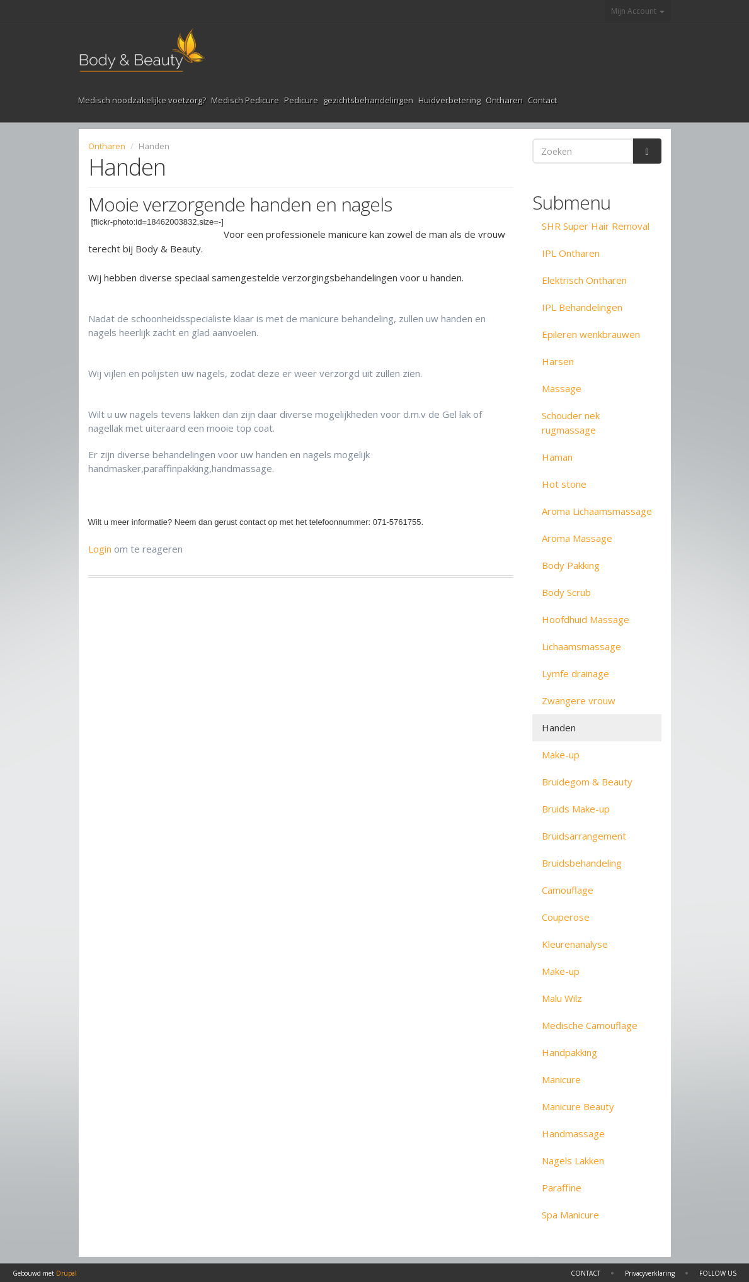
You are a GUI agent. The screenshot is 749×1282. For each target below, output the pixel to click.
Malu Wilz (562, 998)
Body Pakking (571, 565)
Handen (559, 727)
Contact (542, 100)
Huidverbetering (449, 100)
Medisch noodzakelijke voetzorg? (142, 100)
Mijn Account (638, 11)
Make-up (561, 754)
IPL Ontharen (571, 253)
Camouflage (567, 890)
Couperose (566, 917)
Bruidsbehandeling (582, 863)
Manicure (561, 1079)
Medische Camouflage (590, 1025)
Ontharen (504, 100)
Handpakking (569, 1052)
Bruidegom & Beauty (587, 781)
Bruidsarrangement (584, 835)
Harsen (558, 361)
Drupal (66, 1273)
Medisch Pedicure (245, 100)
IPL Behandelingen (582, 307)
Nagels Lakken (573, 1160)
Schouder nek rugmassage (571, 422)
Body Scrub (566, 592)
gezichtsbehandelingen (368, 100)
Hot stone (564, 484)
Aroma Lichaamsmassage (597, 511)
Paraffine (561, 1187)
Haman (557, 457)
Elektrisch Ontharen (584, 280)
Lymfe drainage (575, 673)
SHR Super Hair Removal (595, 226)
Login (99, 549)
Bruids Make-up (576, 808)
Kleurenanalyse (575, 944)
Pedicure (301, 100)
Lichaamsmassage (581, 646)
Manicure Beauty (578, 1106)
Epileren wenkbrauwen (591, 334)
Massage (561, 388)
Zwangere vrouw (578, 700)
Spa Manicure (570, 1214)
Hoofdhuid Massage (585, 619)
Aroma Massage (577, 538)
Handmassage (573, 1133)
